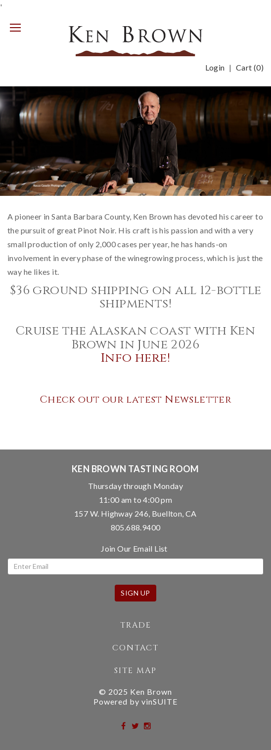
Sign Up (135, 593)
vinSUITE (159, 701)
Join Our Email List (134, 548)
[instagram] (147, 725)
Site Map (135, 670)
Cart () (250, 68)
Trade (135, 625)
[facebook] (124, 725)
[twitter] (136, 725)
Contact (135, 647)
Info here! (135, 358)
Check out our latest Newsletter (135, 399)
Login (215, 68)
